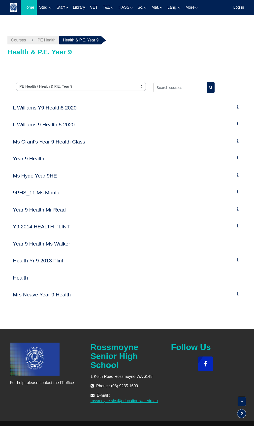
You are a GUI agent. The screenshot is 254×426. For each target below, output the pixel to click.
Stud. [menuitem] (43, 7)
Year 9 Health (28, 158)
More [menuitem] (190, 7)
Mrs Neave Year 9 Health (42, 294)
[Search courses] (180, 87)
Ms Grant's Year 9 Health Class (49, 141)
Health (20, 278)
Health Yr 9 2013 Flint (38, 260)
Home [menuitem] (29, 7)
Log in (238, 7)
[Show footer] (241, 413)
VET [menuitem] (94, 7)
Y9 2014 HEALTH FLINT (41, 226)
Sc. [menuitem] (140, 7)
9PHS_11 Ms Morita (36, 192)
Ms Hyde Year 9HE (35, 175)
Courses (18, 40)
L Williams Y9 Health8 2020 (45, 107)
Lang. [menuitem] (172, 7)
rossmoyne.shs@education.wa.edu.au (124, 401)
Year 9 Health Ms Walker (41, 244)
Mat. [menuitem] (155, 7)
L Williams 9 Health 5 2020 (44, 124)
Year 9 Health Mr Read (39, 210)
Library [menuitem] (79, 7)
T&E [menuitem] (106, 7)
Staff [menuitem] (61, 7)
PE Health (47, 40)
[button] (242, 401)
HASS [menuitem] (124, 7)
